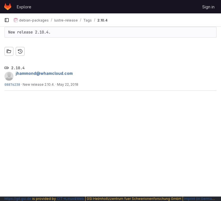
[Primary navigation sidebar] (6, 20)
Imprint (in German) (199, 199)
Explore (24, 6)
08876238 (12, 84)
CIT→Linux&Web (70, 199)
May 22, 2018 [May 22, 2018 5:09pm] (67, 84)
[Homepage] (7, 6)
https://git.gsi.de (17, 199)
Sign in (208, 6)
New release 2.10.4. (39, 84)
